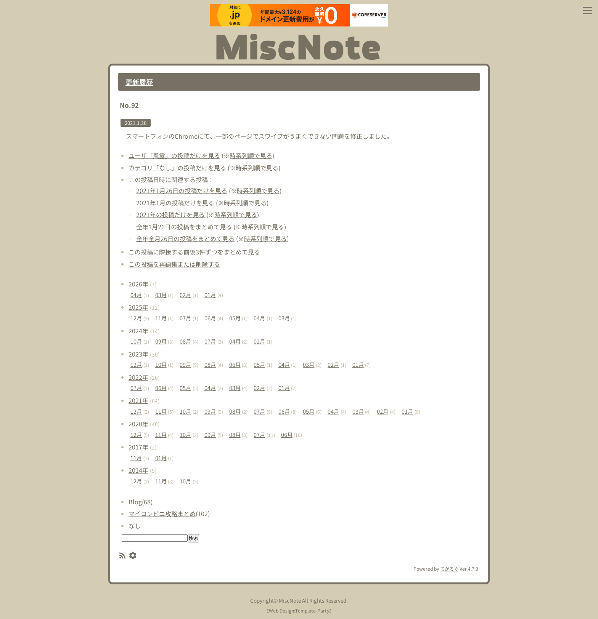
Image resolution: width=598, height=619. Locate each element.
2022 (138, 377)
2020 (138, 423)
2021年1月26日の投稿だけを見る (181, 190)
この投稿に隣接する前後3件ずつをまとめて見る (194, 251)
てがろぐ (449, 568)
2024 (138, 330)
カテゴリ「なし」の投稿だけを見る (177, 167)
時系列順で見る (251, 155)
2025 (138, 307)
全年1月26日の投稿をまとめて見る (184, 226)
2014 (138, 470)
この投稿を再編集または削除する (174, 264)
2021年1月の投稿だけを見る (175, 202)
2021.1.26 (135, 122)
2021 (138, 400)
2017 (138, 446)
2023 (138, 353)
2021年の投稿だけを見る (170, 214)
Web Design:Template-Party (299, 610)
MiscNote (290, 600)
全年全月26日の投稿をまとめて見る (185, 238)
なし (135, 525)
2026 (138, 283)
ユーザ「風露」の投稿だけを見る (174, 155)
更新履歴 (139, 82)
